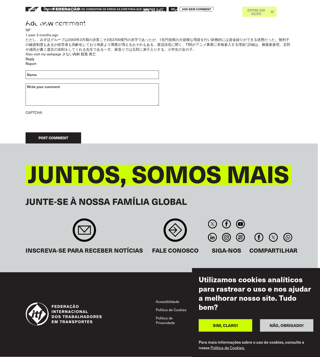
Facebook (226, 224)
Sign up (84, 232)
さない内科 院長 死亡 (79, 53)
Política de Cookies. (227, 347)
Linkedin (212, 237)
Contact (175, 232)
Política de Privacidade (165, 320)
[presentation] (59, 123)
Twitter (212, 224)
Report (31, 63)
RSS (240, 237)
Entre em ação (256, 12)
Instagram (226, 237)
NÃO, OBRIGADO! (287, 325)
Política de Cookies (171, 309)
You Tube (240, 224)
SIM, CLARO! (225, 325)
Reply (30, 58)
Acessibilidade (167, 301)
